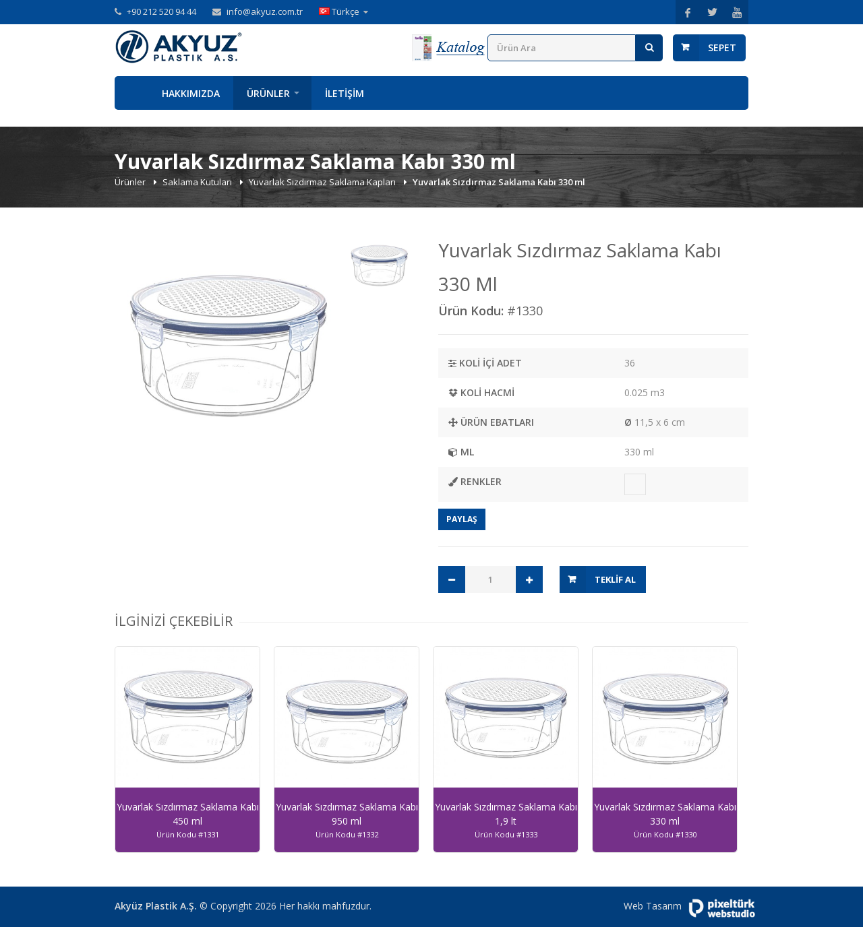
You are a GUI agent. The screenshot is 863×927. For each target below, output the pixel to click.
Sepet (722, 47)
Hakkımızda (191, 93)
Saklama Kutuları (198, 182)
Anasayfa (131, 93)
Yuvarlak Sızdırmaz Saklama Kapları (323, 182)
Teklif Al (615, 579)
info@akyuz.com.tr (265, 11)
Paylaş (461, 519)
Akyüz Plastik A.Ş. (156, 905)
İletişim (344, 93)
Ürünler (268, 93)
